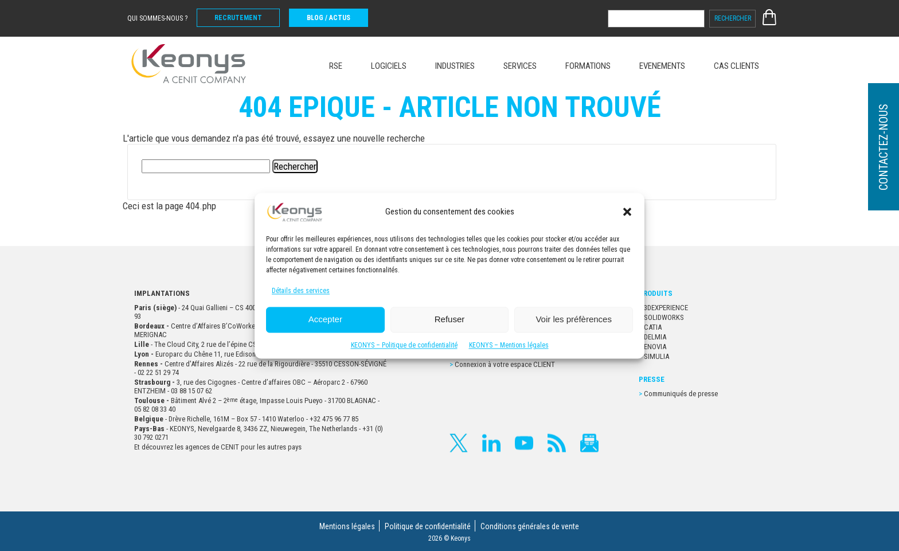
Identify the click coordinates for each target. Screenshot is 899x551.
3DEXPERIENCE (666, 307)
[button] (627, 211)
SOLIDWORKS (664, 317)
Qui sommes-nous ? (157, 18)
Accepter (325, 320)
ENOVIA (655, 346)
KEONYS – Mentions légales (509, 345)
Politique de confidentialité (428, 526)
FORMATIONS (588, 66)
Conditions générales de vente (529, 526)
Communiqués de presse (681, 393)
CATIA (653, 327)
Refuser (450, 320)
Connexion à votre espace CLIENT (505, 364)
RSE (335, 66)
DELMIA (655, 337)
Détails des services (301, 291)
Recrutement (238, 18)
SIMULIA (656, 356)
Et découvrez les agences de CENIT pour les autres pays (218, 447)
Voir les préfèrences (574, 320)
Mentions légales (347, 526)
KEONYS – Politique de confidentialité (404, 345)
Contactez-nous (883, 147)
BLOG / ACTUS (328, 18)
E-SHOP (769, 17)
